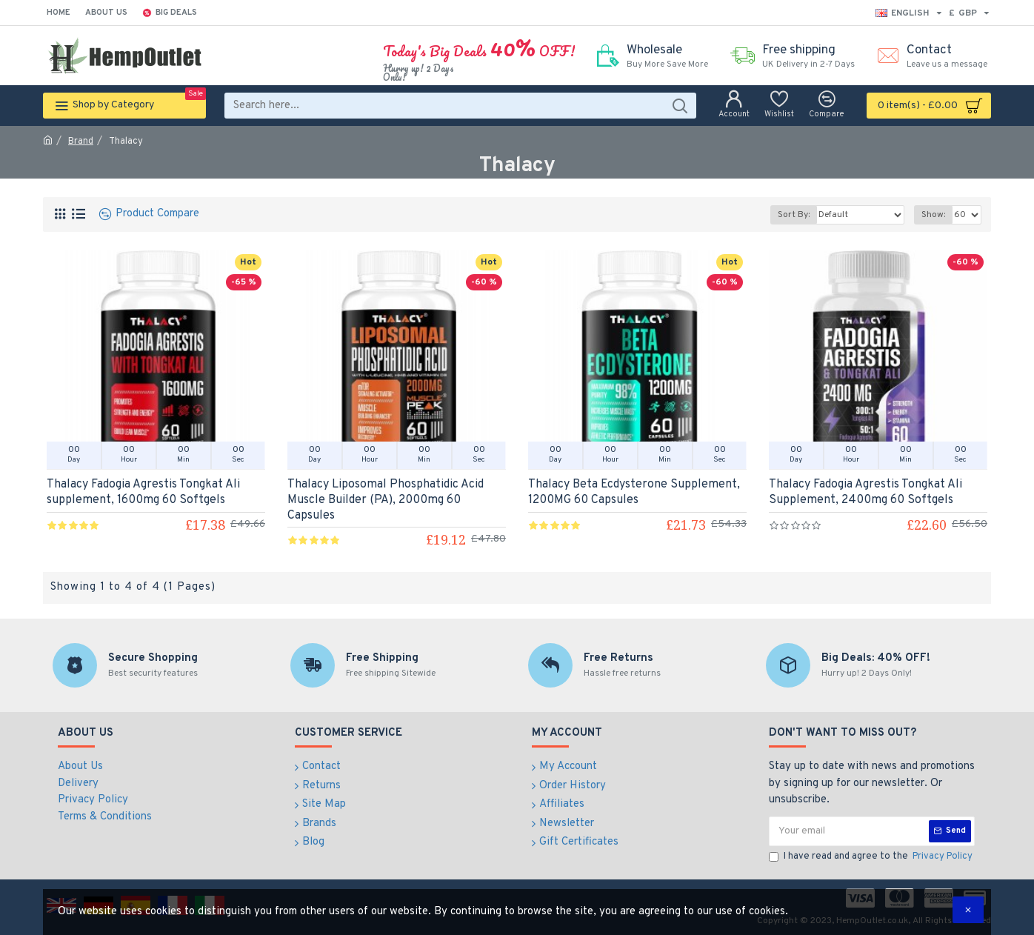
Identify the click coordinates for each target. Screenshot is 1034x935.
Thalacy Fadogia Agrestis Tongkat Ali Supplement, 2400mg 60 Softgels (865, 492)
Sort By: (794, 215)
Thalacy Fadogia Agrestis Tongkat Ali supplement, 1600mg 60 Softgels (143, 492)
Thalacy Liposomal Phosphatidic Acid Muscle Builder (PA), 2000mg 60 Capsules (385, 500)
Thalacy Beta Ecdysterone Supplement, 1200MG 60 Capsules (634, 492)
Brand (80, 141)
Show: (933, 215)
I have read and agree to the (872, 857)
